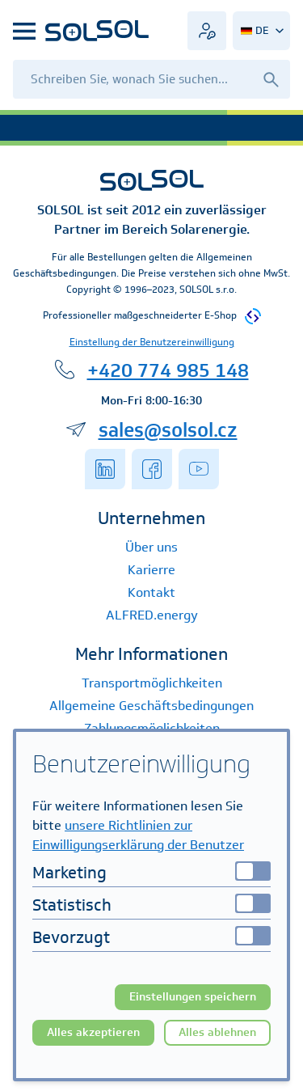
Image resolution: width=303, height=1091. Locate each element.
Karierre (151, 569)
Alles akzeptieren (93, 1032)
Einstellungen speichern (192, 996)
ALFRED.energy (152, 615)
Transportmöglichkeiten (152, 683)
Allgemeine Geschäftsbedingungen (151, 705)
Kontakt (151, 592)
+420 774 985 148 (168, 369)
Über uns (151, 547)
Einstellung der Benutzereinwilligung (151, 341)
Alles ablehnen (217, 1032)
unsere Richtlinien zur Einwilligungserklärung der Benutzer (138, 835)
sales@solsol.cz (168, 429)
